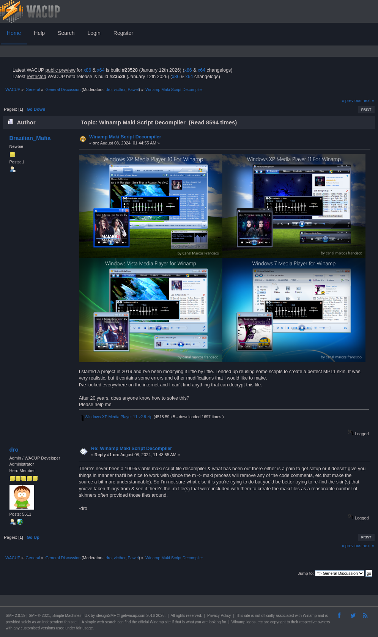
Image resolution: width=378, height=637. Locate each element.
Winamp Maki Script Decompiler (125, 137)
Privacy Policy (219, 615)
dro (108, 89)
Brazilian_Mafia (29, 138)
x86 (87, 70)
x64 (100, 70)
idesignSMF (106, 615)
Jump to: (306, 573)
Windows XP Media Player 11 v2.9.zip (117, 416)
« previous (351, 100)
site (247, 615)
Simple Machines (66, 615)
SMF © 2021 (39, 615)
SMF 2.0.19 (15, 615)
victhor (120, 89)
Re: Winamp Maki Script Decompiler (131, 448)
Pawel (133, 89)
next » (368, 100)
